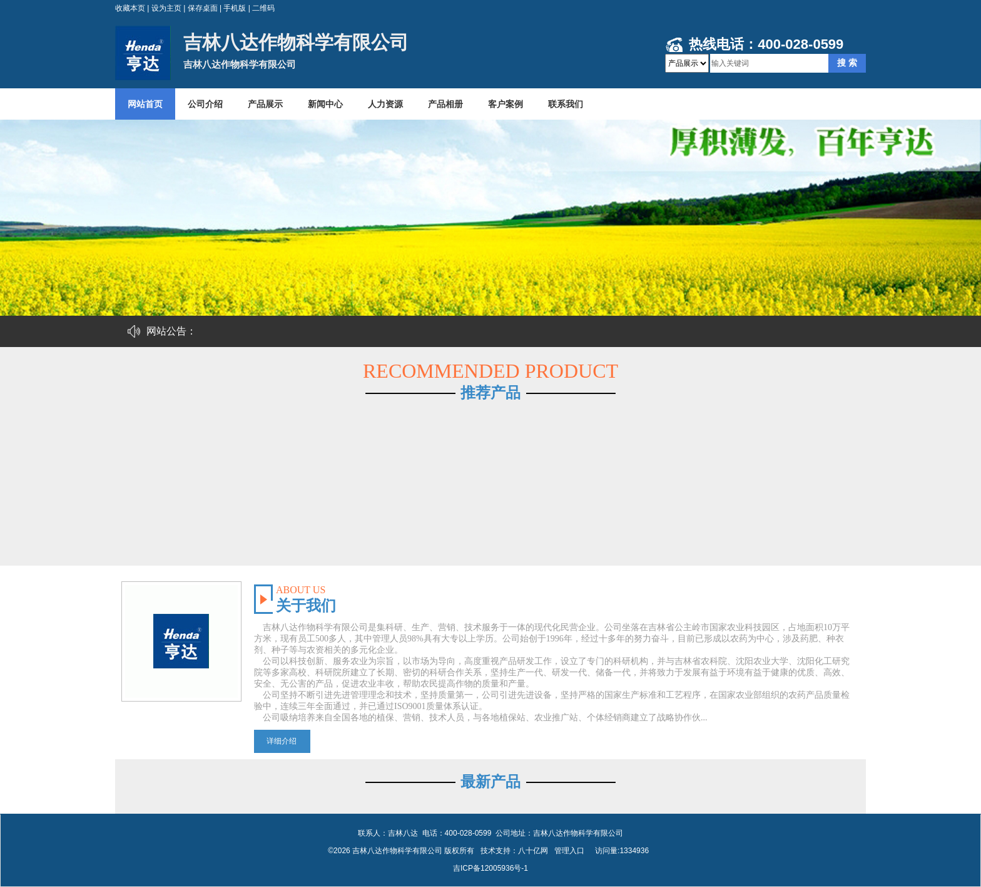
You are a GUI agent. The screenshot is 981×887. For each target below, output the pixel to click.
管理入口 (569, 850)
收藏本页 (130, 8)
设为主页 (166, 8)
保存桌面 (203, 8)
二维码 (263, 8)
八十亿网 (533, 850)
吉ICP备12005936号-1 (490, 868)
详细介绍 (282, 741)
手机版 (234, 8)
